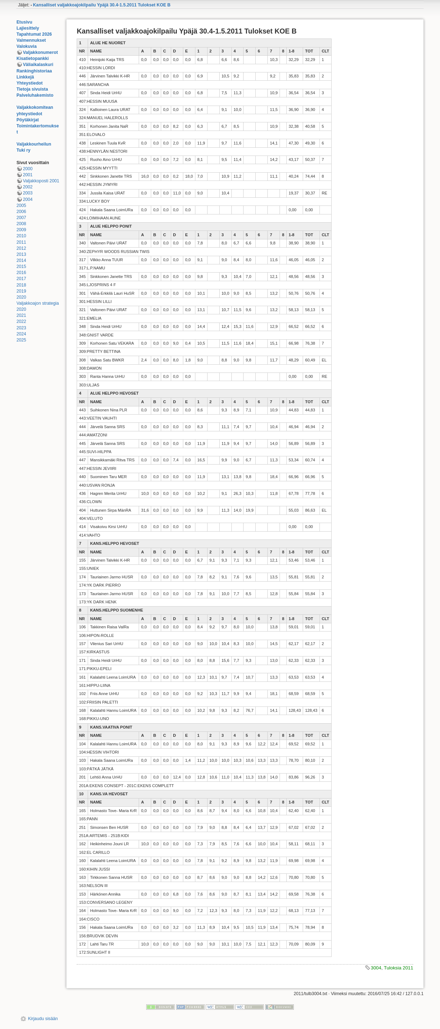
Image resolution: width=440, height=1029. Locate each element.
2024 (21, 333)
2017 (21, 278)
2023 (21, 327)
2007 (21, 217)
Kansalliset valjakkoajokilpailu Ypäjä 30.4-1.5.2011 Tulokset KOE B (102, 4)
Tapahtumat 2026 (34, 34)
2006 (21, 211)
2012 (21, 248)
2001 (27, 174)
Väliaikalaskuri (38, 64)
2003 (27, 193)
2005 (21, 205)
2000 (27, 168)
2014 (21, 260)
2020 (21, 297)
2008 (21, 223)
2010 (21, 235)
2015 (21, 266)
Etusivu (24, 22)
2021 (21, 315)
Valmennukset (31, 40)
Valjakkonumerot (40, 52)
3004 (376, 967)
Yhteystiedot (29, 83)
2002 (27, 186)
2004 (27, 199)
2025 (21, 340)
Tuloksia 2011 (398, 967)
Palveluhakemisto (34, 95)
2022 (21, 321)
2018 (21, 285)
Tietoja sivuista (32, 89)
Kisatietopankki (32, 58)
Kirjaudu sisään (43, 1018)
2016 (21, 272)
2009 (21, 229)
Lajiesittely (27, 28)
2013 (21, 254)
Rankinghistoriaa (34, 71)
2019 (21, 291)
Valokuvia (26, 46)
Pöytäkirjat (27, 119)
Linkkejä (25, 77)
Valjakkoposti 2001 (41, 180)
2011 (21, 242)
